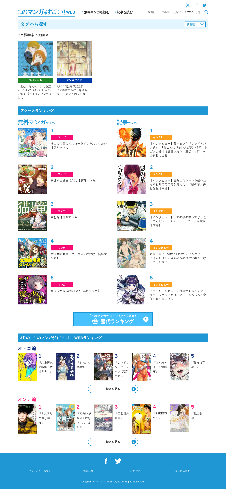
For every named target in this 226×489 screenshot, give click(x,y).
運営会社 (88, 471)
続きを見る (113, 388)
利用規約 (135, 471)
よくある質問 (182, 471)
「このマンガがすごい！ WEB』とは (179, 12)
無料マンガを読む (96, 12)
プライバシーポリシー (41, 471)
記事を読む (125, 12)
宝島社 (152, 12)
